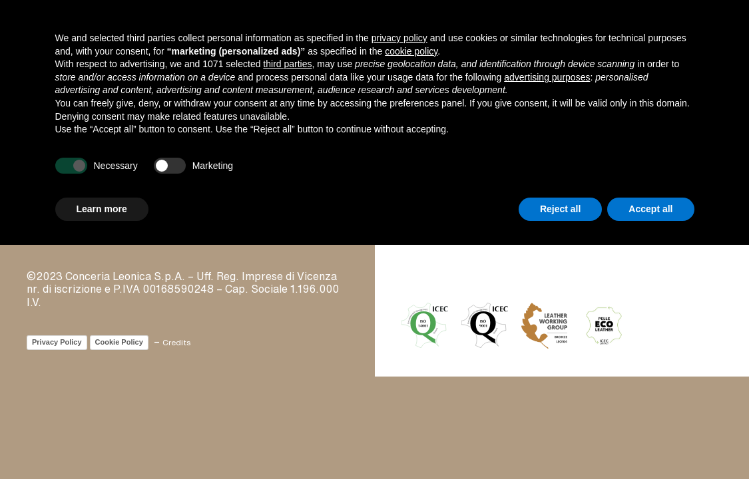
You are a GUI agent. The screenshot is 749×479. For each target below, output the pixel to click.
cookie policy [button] (411, 51)
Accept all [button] (650, 209)
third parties (287, 64)
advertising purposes (547, 77)
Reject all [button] (560, 209)
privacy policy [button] (399, 38)
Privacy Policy (57, 342)
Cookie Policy (119, 342)
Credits (176, 342)
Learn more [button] (102, 209)
